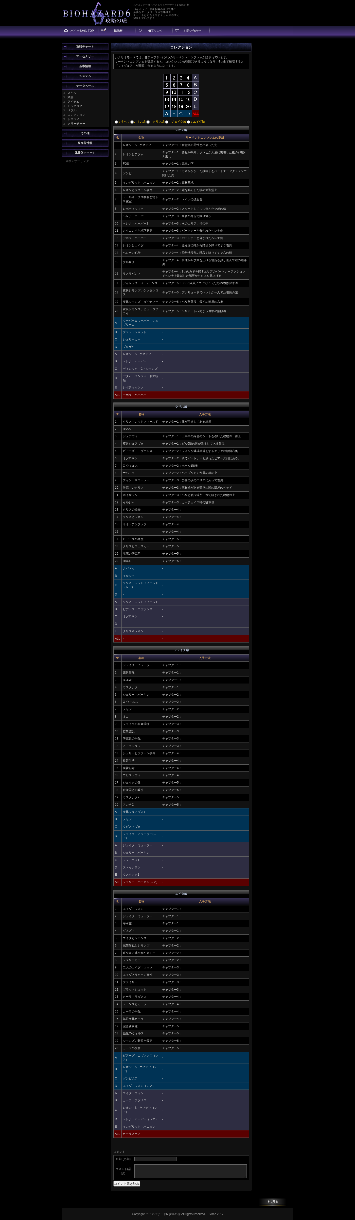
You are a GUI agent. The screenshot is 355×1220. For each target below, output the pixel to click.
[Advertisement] (85, 237)
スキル (72, 93)
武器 (70, 97)
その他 (85, 133)
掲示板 (118, 30)
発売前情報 (85, 143)
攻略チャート (85, 46)
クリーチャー (76, 123)
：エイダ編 (196, 121)
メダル (72, 110)
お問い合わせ (192, 30)
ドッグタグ (75, 106)
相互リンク (155, 30)
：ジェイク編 (175, 121)
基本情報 (85, 66)
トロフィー (75, 119)
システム (85, 76)
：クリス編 (155, 121)
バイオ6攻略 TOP (82, 30)
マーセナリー (85, 56)
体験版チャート (85, 153)
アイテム (73, 101)
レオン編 (137, 121)
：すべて (122, 121)
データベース (85, 86)
